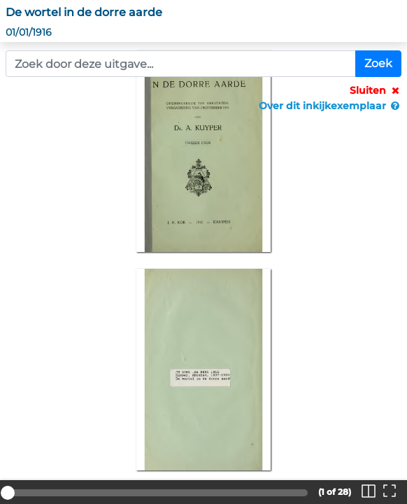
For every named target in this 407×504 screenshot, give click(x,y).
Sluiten (375, 90)
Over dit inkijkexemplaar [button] (330, 105)
